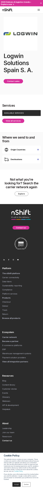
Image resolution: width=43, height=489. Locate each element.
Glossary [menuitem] (6, 397)
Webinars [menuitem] (6, 401)
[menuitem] (21, 268)
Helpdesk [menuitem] (6, 409)
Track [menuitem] (4, 310)
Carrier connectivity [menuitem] (10, 277)
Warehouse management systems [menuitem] (16, 353)
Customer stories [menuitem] (9, 389)
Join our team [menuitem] (8, 432)
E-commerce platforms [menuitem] (12, 345)
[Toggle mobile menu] (39, 10)
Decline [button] (26, 484)
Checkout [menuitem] (6, 302)
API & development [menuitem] (10, 405)
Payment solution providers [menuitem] (14, 357)
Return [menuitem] (5, 314)
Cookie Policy (18, 471)
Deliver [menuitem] (5, 306)
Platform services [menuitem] (9, 294)
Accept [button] (16, 484)
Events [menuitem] (5, 393)
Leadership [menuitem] (7, 428)
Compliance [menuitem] (7, 290)
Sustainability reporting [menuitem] (12, 285)
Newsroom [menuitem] (7, 436)
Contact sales (13, 81)
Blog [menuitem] (4, 381)
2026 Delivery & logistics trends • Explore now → (16, 3)
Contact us (21, 228)
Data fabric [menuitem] (7, 281)
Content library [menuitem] (8, 385)
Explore (21, 194)
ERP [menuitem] (4, 349)
